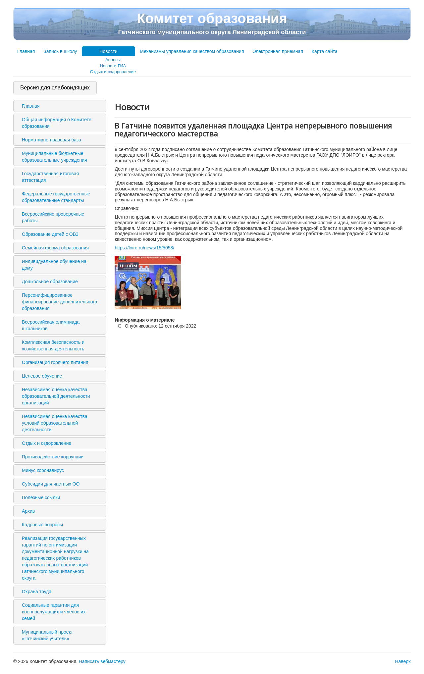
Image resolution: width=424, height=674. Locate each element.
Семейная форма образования (55, 247)
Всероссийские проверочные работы (53, 217)
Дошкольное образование (50, 281)
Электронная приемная (278, 51)
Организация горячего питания (55, 362)
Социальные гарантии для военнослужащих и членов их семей (53, 611)
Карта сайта (325, 51)
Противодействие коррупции (52, 456)
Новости (108, 51)
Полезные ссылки (41, 497)
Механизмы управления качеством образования (192, 51)
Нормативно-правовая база (51, 139)
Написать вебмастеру (102, 661)
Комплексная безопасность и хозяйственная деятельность (53, 345)
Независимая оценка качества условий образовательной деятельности (54, 423)
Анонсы (113, 59)
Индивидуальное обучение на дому (54, 265)
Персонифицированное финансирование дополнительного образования (59, 301)
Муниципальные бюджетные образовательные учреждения (54, 157)
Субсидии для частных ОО (51, 484)
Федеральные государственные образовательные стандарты (56, 197)
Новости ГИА (113, 65)
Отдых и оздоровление (113, 71)
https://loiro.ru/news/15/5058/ (144, 247)
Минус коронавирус (43, 470)
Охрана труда (36, 591)
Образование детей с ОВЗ (50, 234)
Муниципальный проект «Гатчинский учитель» (47, 635)
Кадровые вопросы (42, 524)
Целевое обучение (42, 376)
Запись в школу (60, 51)
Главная (26, 51)
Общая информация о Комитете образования (56, 123)
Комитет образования (212, 23)
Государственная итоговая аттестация (50, 177)
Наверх (403, 661)
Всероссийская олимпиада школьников (51, 325)
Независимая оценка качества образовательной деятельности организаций (56, 396)
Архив (28, 511)
